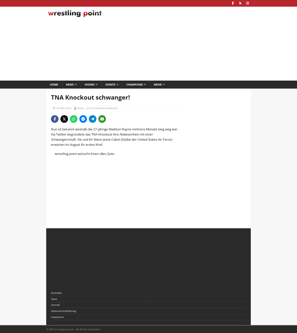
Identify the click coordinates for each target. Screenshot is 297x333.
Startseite (56, 293)
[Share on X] (64, 119)
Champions (134, 84)
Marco (80, 108)
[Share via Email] (102, 119)
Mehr (158, 84)
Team (54, 299)
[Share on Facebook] (55, 119)
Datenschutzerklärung (63, 311)
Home (54, 84)
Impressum (57, 317)
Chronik (55, 305)
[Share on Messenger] (83, 119)
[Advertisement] (148, 50)
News (70, 84)
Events (110, 84)
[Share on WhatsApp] (73, 119)
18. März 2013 (64, 108)
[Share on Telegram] (92, 119)
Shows (90, 84)
